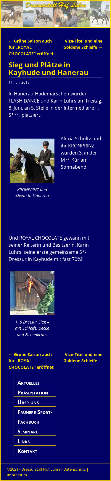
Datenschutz (74, 469)
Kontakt (27, 450)
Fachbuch (28, 421)
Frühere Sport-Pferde (34, 415)
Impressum (17, 474)
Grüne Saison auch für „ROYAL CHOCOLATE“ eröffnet (31, 47)
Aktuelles (28, 382)
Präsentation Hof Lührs (32, 396)
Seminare (27, 431)
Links (23, 441)
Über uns (28, 402)
